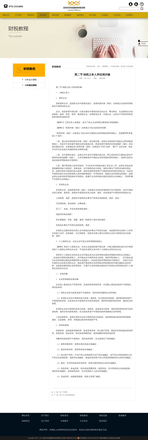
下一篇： (64, 395)
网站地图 (102, 438)
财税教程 (105, 66)
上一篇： (60, 392)
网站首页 (6, 15)
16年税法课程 (114, 66)
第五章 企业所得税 (127, 66)
